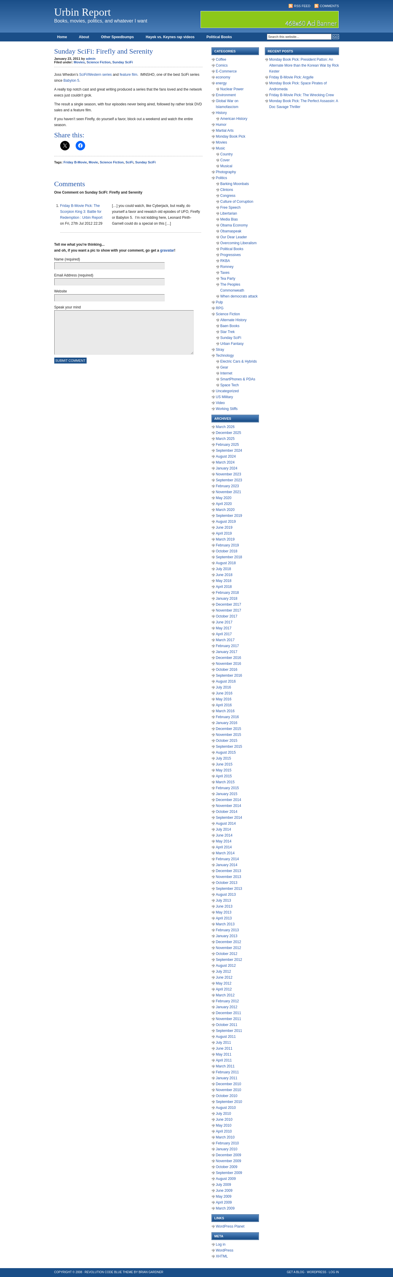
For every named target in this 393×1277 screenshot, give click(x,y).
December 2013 (228, 871)
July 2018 (223, 569)
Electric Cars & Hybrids (238, 361)
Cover (225, 160)
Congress (228, 196)
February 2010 (227, 1143)
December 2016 (228, 658)
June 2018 (224, 575)
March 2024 (225, 462)
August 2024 (226, 456)
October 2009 (227, 1167)
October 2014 (227, 812)
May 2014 (224, 841)
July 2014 (223, 829)
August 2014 (226, 823)
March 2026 (225, 427)
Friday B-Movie (75, 162)
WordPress (224, 1250)
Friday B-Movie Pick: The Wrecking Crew (301, 95)
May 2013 (224, 912)
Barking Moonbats (234, 184)
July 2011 (223, 1042)
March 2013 (225, 924)
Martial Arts (225, 130)
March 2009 (225, 1208)
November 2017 (228, 610)
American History (233, 119)
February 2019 (227, 545)
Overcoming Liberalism (238, 243)
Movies (79, 62)
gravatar (167, 250)
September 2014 (229, 818)
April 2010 (224, 1131)
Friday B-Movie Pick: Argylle (291, 77)
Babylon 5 (71, 80)
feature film (128, 75)
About (84, 37)
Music (220, 148)
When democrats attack (239, 296)
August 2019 (226, 522)
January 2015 (227, 794)
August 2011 (226, 1037)
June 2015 (224, 764)
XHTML (222, 1256)
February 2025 (227, 445)
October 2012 (227, 954)
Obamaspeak (230, 231)
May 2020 (224, 498)
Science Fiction (99, 62)
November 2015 (228, 735)
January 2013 (227, 936)
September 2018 (229, 557)
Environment (226, 95)
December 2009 (228, 1155)
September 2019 (229, 516)
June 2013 (224, 906)
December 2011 (228, 1013)
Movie (93, 162)
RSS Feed (302, 6)
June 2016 (224, 693)
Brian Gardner (151, 1272)
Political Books (219, 37)
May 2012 (224, 983)
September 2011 (229, 1031)
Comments (329, 6)
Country (226, 154)
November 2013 (228, 877)
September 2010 (229, 1102)
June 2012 (224, 977)
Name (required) (67, 259)
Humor (221, 125)
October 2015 (227, 741)
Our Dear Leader (233, 237)
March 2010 (225, 1137)
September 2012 (229, 960)
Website (60, 291)
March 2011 (225, 1066)
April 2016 (224, 705)
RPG (220, 308)
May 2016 (224, 699)
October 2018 (227, 551)
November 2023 (228, 474)
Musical (226, 166)
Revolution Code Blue (103, 1272)
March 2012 (225, 995)
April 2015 (224, 776)
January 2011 (227, 1078)
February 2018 (227, 593)
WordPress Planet (230, 1226)
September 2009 (229, 1173)
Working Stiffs (227, 409)
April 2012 (224, 989)
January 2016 (227, 723)
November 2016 (228, 664)
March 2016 (225, 711)
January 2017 (227, 652)
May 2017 (224, 628)
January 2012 (227, 1007)
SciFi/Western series (95, 75)
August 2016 (226, 681)
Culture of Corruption (236, 202)
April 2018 (224, 587)
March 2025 (225, 439)
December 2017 (228, 604)
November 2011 (228, 1019)
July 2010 (223, 1114)
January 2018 (227, 598)
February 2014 (227, 859)
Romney (227, 267)
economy (223, 77)
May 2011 (224, 1054)
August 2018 (226, 563)
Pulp (219, 302)
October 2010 (227, 1096)
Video (220, 403)
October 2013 (227, 883)
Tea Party (228, 278)
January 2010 (227, 1149)
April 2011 (224, 1060)
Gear (224, 367)
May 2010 (224, 1125)
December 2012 (228, 942)
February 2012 (227, 1001)
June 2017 (224, 622)
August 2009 (226, 1179)
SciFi (129, 162)
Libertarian (228, 213)
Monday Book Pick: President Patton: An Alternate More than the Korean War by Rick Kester (304, 65)
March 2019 (225, 539)
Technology (225, 355)
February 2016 (227, 717)
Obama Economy (234, 225)
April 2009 (224, 1202)
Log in (221, 1244)
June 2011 (224, 1048)
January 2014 (227, 865)
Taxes (225, 273)
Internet (226, 373)
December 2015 (228, 729)
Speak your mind (67, 307)
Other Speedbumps (117, 37)
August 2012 (226, 966)
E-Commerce (226, 71)
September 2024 (229, 450)
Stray (220, 350)
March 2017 (225, 640)
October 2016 (227, 670)
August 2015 (226, 752)
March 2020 (225, 510)
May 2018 (224, 581)
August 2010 (226, 1108)
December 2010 (228, 1084)
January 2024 (227, 468)
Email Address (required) (73, 275)
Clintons (226, 190)
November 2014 (228, 806)
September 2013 (229, 889)
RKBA (225, 261)
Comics (222, 65)
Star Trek (227, 332)
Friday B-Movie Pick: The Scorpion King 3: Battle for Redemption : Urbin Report (81, 212)
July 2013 (223, 900)
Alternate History (233, 320)
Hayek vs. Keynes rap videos (170, 37)
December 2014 (228, 800)
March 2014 (225, 853)
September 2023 (229, 480)
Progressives (230, 255)
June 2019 (224, 527)
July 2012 (223, 971)
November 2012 (228, 948)
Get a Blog (295, 1272)
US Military (224, 397)
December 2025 (228, 433)
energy (221, 83)
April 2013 (224, 918)
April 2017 (224, 634)
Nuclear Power (232, 89)
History (221, 113)
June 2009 (224, 1190)
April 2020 (224, 504)
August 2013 (226, 894)
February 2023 (227, 486)
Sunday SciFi (122, 62)
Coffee (221, 59)
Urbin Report (82, 12)
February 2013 (227, 930)
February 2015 (227, 788)
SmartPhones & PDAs (237, 379)
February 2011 (227, 1072)
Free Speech (230, 207)
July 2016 (223, 687)
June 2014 (224, 835)
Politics (221, 178)
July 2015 (223, 758)
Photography (226, 172)
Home (62, 37)
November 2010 (228, 1090)
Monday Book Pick (230, 136)
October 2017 (227, 616)
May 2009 (224, 1196)
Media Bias (229, 219)
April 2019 (224, 533)
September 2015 (229, 746)
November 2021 (228, 492)
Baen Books (230, 326)
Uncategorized (227, 391)
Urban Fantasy (232, 344)
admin (91, 58)
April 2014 (224, 847)
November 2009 (228, 1161)
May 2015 (224, 770)
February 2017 (227, 646)
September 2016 (229, 675)
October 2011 (227, 1025)
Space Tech (229, 385)
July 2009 (223, 1185)
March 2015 (225, 782)
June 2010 (224, 1119)
